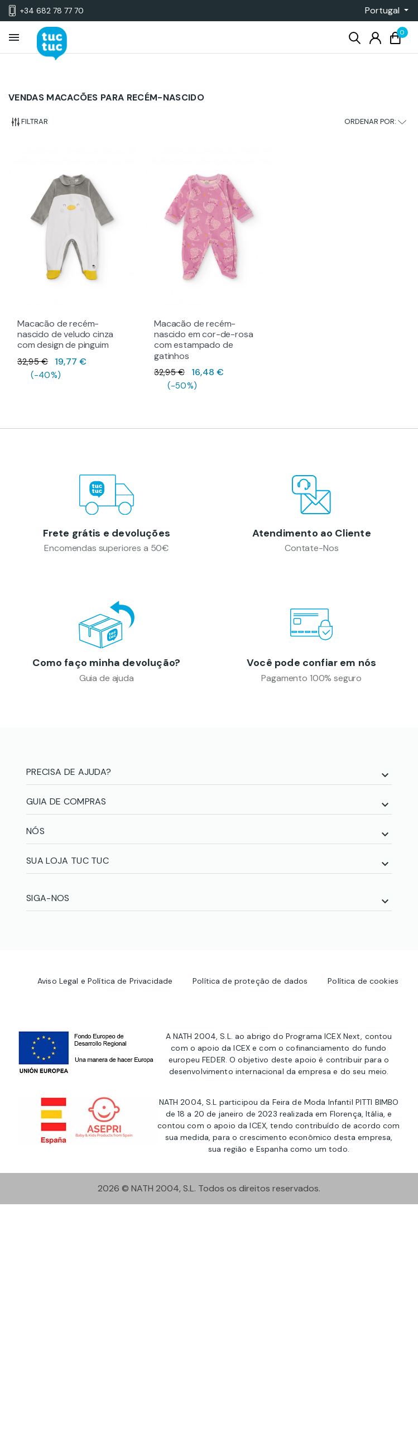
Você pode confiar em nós (311, 662)
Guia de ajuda (106, 678)
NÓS (35, 831)
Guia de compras (66, 801)
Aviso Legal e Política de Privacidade (104, 981)
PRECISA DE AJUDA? (68, 772)
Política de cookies (363, 981)
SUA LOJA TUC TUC (67, 860)
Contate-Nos (311, 548)
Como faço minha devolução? (106, 662)
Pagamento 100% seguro (311, 678)
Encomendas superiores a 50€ (106, 548)
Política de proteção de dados (250, 981)
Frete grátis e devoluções (107, 533)
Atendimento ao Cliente (311, 533)
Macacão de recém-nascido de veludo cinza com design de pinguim (65, 334)
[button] (383, 10)
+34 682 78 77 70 (46, 10)
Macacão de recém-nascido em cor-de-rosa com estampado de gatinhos (203, 340)
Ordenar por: (375, 121)
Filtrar (30, 121)
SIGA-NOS (48, 898)
